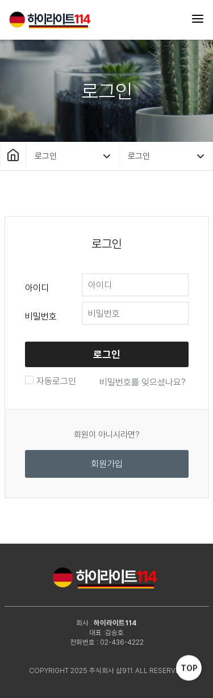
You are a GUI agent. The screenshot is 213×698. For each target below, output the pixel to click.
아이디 (37, 288)
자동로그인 (55, 381)
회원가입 (107, 464)
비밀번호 (41, 316)
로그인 (106, 354)
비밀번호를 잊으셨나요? (142, 382)
